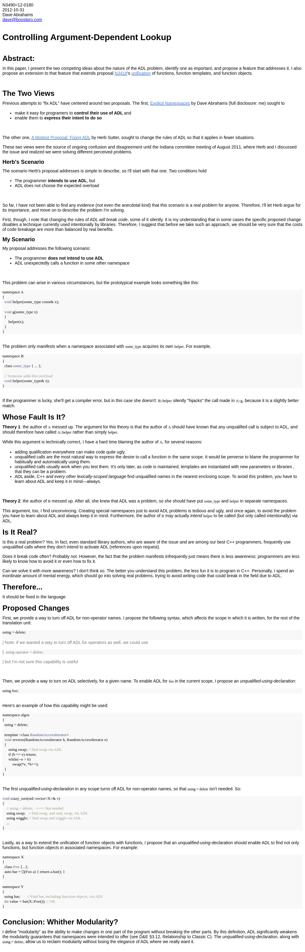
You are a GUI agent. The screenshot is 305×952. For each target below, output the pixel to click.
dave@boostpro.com (22, 19)
